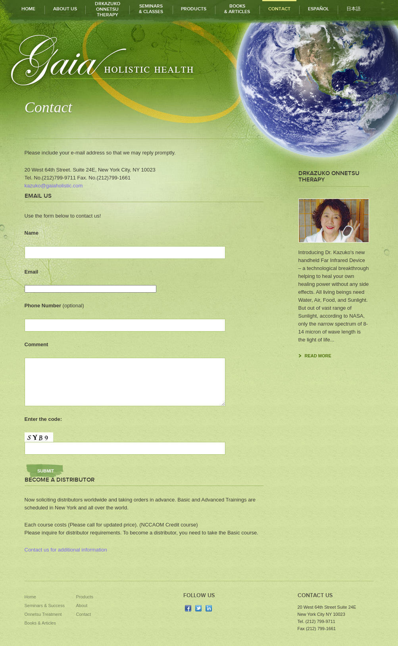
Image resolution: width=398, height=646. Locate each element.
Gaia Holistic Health (101, 59)
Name (31, 233)
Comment (36, 344)
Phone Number (54, 306)
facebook (188, 608)
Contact (83, 614)
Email (31, 272)
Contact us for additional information (66, 550)
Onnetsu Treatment (43, 614)
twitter (198, 608)
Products (84, 596)
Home (30, 596)
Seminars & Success (45, 605)
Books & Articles (40, 623)
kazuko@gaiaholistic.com (54, 186)
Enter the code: (43, 419)
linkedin (209, 608)
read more (318, 355)
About (82, 605)
